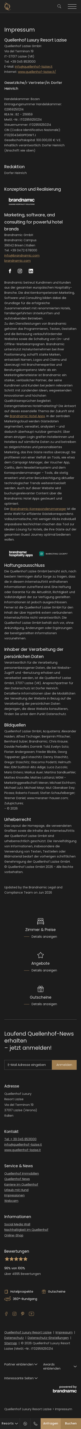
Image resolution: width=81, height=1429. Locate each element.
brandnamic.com (17, 261)
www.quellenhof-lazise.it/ (37, 72)
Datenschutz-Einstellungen (48, 1338)
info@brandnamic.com (22, 255)
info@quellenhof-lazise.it (33, 66)
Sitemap (10, 1343)
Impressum (64, 1332)
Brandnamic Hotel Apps (27, 416)
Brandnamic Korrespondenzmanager (38, 509)
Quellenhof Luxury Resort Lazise (28, 1332)
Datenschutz (14, 1338)
